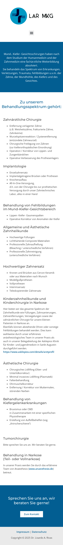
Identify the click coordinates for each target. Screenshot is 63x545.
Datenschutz (39, 531)
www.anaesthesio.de (41, 468)
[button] (31, 33)
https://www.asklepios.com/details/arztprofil (28, 351)
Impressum (23, 531)
